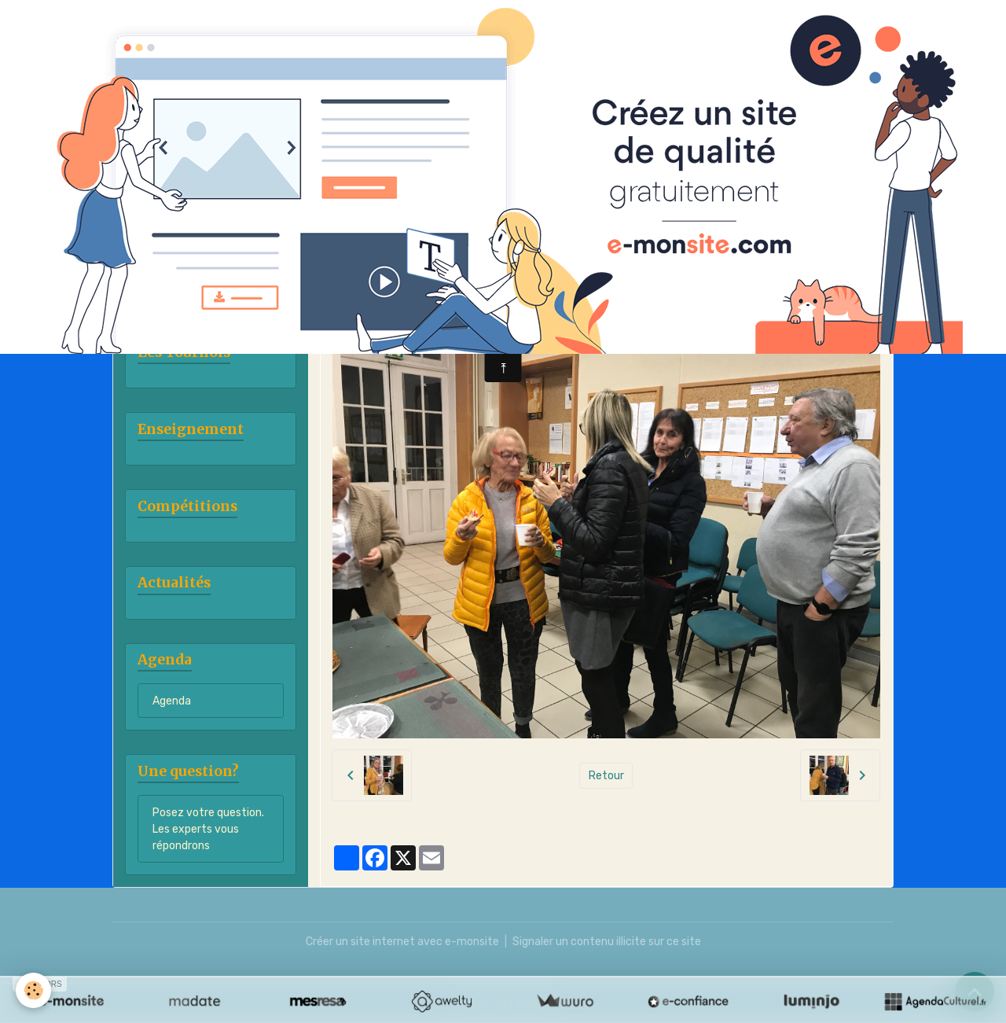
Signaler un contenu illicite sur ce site (606, 941)
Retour (606, 775)
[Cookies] (33, 990)
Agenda (171, 701)
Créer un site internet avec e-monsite (402, 941)
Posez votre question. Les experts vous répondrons (208, 829)
